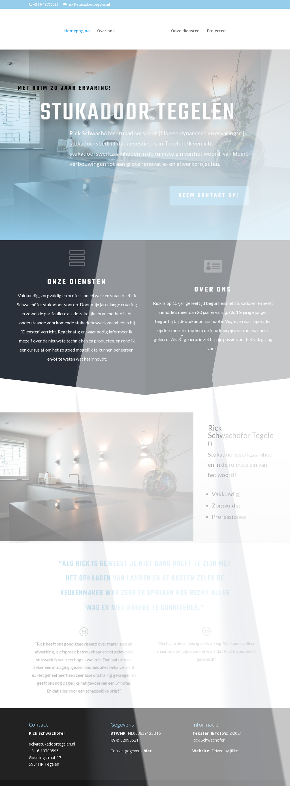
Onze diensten (184, 30)
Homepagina (78, 30)
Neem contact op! (168, 195)
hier (148, 750)
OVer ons (213, 289)
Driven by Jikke (225, 750)
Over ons (107, 30)
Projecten (215, 30)
